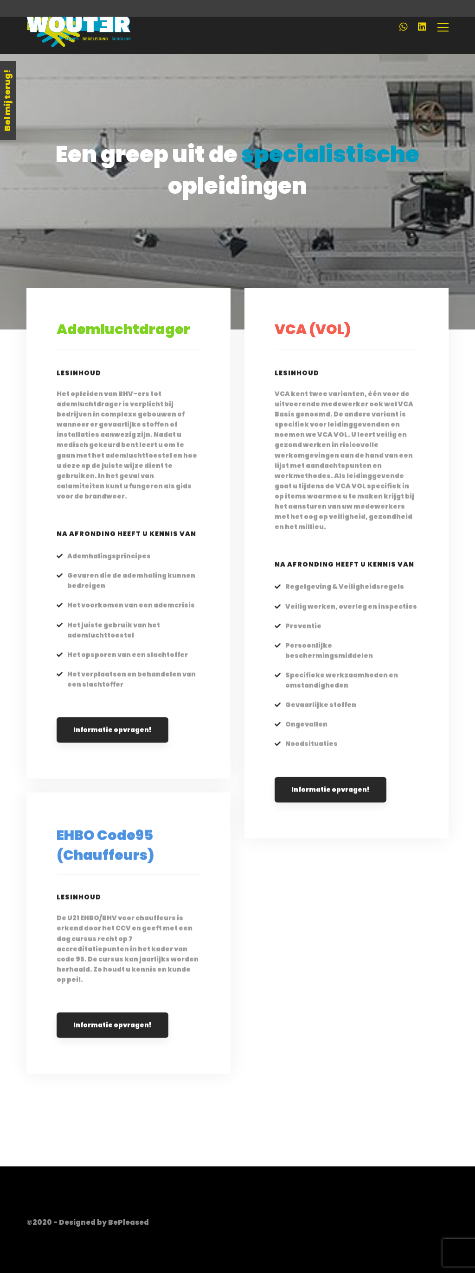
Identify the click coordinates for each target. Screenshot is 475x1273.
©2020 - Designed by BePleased (87, 1222)
